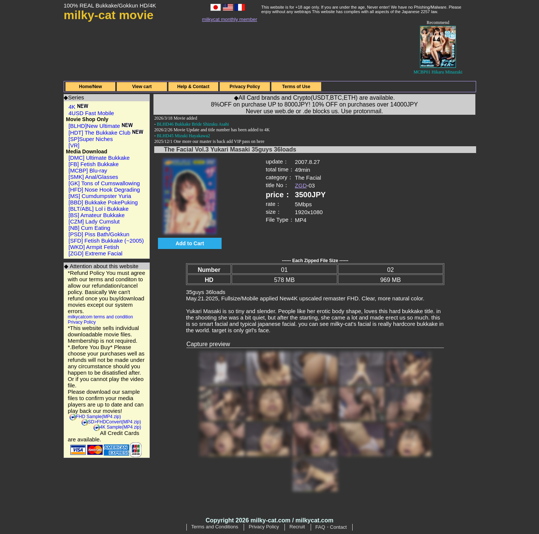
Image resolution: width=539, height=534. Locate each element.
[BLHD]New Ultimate (100, 126)
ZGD (301, 185)
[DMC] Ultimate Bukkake (99, 157)
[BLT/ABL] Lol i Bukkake (98, 209)
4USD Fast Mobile (91, 113)
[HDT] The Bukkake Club (105, 132)
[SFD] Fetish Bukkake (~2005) (106, 240)
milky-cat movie (108, 15)
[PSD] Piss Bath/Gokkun (99, 234)
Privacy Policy (244, 86)
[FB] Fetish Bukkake (93, 164)
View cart (142, 86)
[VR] (73, 145)
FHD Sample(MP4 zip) (98, 416)
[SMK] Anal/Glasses (93, 177)
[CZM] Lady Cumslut (94, 221)
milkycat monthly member (229, 19)
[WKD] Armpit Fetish (93, 247)
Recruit (297, 527)
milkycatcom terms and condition (100, 317)
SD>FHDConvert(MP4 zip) (114, 421)
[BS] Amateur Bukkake (96, 215)
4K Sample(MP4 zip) (120, 427)
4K (78, 107)
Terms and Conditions (214, 527)
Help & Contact (193, 86)
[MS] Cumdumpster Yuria (99, 196)
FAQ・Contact (331, 527)
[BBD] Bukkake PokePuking (103, 202)
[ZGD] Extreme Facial (95, 253)
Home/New (90, 86)
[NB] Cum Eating (89, 228)
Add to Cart (190, 243)
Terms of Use (296, 86)
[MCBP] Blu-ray (87, 170)
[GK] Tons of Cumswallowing (104, 183)
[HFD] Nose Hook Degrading (104, 189)
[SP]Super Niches (90, 139)
